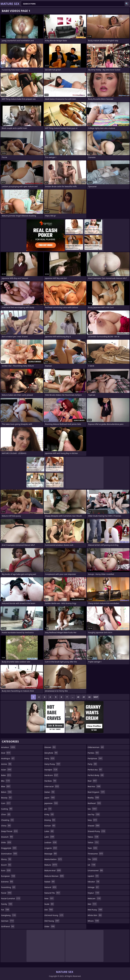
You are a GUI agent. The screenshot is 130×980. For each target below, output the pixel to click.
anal (6, 753)
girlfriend (8, 926)
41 (84, 697)
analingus (8, 758)
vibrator (94, 882)
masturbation (53, 859)
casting (7, 809)
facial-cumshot (11, 898)
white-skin (95, 915)
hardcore (51, 775)
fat (5, 910)
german (7, 921)
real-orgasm (96, 792)
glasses (50, 747)
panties (93, 753)
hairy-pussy (52, 764)
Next (96, 697)
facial (6, 893)
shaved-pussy (97, 831)
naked (49, 882)
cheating (7, 820)
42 (89, 697)
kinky (49, 814)
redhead (94, 803)
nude (49, 904)
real (92, 781)
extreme (7, 882)
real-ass (94, 786)
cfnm (6, 814)
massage (50, 854)
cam (6, 803)
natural (50, 887)
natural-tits (52, 893)
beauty (6, 798)
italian (49, 792)
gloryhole (51, 753)
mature (50, 865)
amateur (8, 747)
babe (6, 775)
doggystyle (9, 848)
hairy (49, 758)
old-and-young (54, 915)
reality (93, 798)
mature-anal (52, 870)
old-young (52, 921)
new (49, 898)
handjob (51, 770)
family (7, 904)
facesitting (8, 887)
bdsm (6, 792)
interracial (51, 786)
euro (6, 870)
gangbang (8, 915)
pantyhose (95, 758)
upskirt (93, 876)
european (8, 876)
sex (92, 809)
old (48, 910)
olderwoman (96, 747)
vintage (93, 887)
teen (93, 848)
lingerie (50, 848)
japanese (51, 803)
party (92, 764)
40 (78, 697)
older (49, 926)
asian (6, 770)
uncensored (95, 870)
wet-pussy (95, 910)
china (6, 826)
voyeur (94, 893)
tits (92, 859)
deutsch (7, 837)
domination (9, 854)
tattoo (93, 842)
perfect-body (96, 775)
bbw (6, 786)
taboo (93, 837)
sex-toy (94, 814)
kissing (49, 820)
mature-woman (54, 876)
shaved (94, 826)
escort (6, 865)
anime (6, 764)
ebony (6, 859)
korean (50, 826)
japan (49, 798)
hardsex (50, 781)
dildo (6, 842)
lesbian (50, 842)
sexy (92, 820)
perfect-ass (95, 770)
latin (49, 837)
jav (48, 809)
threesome (95, 854)
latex (49, 831)
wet (92, 904)
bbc (5, 781)
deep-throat (9, 831)
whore (93, 921)
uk (92, 865)
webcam (94, 898)
